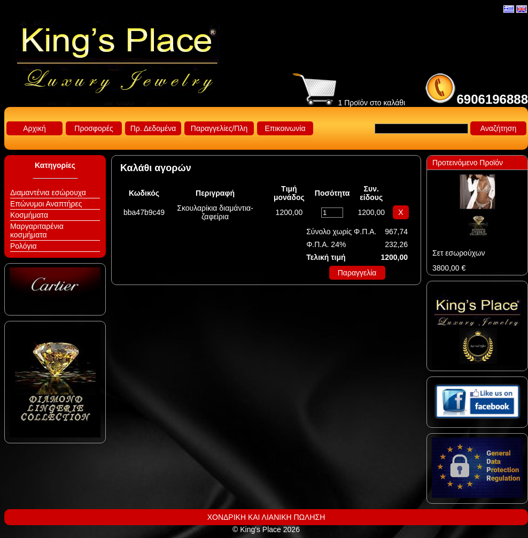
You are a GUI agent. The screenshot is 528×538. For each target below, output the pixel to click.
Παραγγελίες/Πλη (219, 128)
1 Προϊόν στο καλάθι (349, 102)
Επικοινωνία (285, 128)
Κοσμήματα (29, 215)
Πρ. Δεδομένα (153, 128)
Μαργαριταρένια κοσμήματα (37, 230)
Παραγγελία (357, 272)
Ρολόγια (23, 246)
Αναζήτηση (498, 128)
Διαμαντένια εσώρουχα (48, 192)
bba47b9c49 (144, 212)
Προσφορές (93, 128)
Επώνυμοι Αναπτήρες (46, 203)
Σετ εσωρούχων (458, 253)
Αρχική (34, 128)
